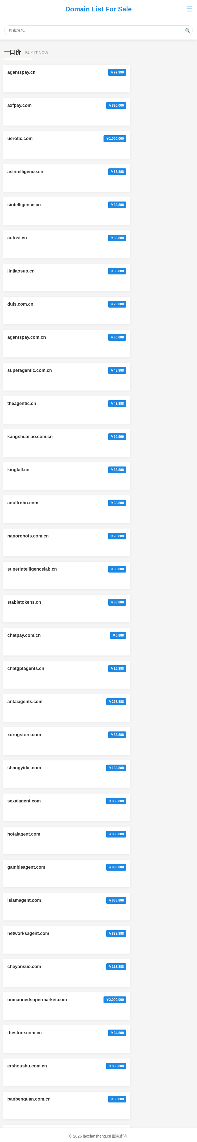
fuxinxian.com (23, 602)
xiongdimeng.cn (25, 1058)
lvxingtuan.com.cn (27, 991)
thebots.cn (19, 660)
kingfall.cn (19, 271)
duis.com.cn (118, 171)
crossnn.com (119, 793)
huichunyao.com (123, 925)
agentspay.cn (22, 72)
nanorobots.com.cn (29, 304)
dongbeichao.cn (25, 693)
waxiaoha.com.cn (123, 727)
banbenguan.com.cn (127, 569)
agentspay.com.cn (27, 204)
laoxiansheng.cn (122, 760)
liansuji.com (118, 958)
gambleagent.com (27, 469)
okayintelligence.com (128, 660)
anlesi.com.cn (120, 859)
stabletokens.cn (25, 337)
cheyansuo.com (122, 502)
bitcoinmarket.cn (26, 859)
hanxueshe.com (122, 1058)
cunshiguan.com (123, 991)
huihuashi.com (24, 1091)
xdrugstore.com (25, 403)
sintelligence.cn (25, 138)
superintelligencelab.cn (130, 304)
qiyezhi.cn (116, 1025)
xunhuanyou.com (26, 925)
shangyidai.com (122, 403)
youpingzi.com (24, 958)
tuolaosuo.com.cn (27, 826)
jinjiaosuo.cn (22, 171)
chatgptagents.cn (26, 370)
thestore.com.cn (122, 536)
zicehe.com (117, 892)
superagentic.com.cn (127, 204)
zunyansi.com (23, 892)
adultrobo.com (120, 271)
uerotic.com (21, 105)
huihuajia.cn (118, 826)
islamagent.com (122, 469)
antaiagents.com (123, 370)
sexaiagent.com (25, 436)
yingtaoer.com (23, 1025)
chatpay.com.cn (122, 337)
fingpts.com (118, 602)
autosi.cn (115, 138)
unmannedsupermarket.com (38, 536)
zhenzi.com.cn (23, 760)
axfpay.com (117, 72)
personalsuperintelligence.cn (39, 793)
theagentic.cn (22, 237)
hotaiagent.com (121, 436)
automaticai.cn (121, 693)
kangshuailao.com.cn (128, 237)
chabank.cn (20, 727)
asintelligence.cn (123, 105)
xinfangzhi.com (121, 1091)
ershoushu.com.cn (28, 569)
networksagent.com (29, 502)
